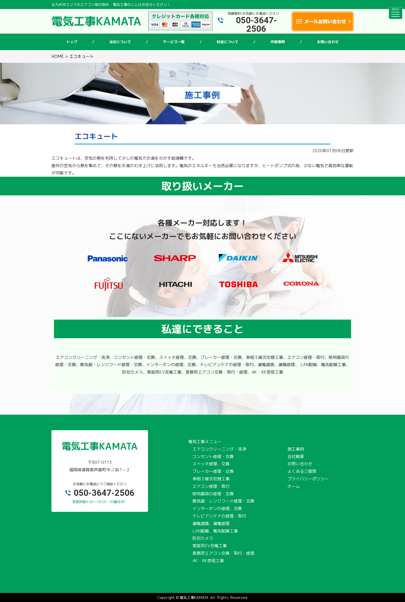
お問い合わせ (299, 464)
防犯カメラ (202, 538)
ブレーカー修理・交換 (213, 471)
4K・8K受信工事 (208, 561)
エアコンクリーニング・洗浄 (219, 449)
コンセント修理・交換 (213, 456)
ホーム (293, 486)
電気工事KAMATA (194, 597)
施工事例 (295, 449)
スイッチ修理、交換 (211, 464)
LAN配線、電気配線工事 (215, 531)
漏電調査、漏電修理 (211, 523)
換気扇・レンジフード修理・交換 (223, 501)
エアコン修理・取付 (211, 486)
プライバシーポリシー (308, 479)
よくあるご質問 (301, 471)
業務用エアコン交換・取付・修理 (223, 553)
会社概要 (295, 456)
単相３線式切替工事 (211, 479)
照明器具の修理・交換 (213, 494)
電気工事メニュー (204, 441)
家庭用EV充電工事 (209, 546)
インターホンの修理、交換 (217, 508)
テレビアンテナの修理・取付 (219, 516)
